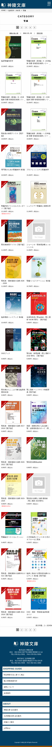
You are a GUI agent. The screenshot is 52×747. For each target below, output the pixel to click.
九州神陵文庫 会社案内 (12, 716)
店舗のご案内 (9, 722)
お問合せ (7, 728)
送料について (9, 687)
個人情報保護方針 (10, 681)
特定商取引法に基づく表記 (14, 675)
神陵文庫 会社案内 (11, 710)
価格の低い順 (13, 33)
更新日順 (40, 33)
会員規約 (7, 693)
